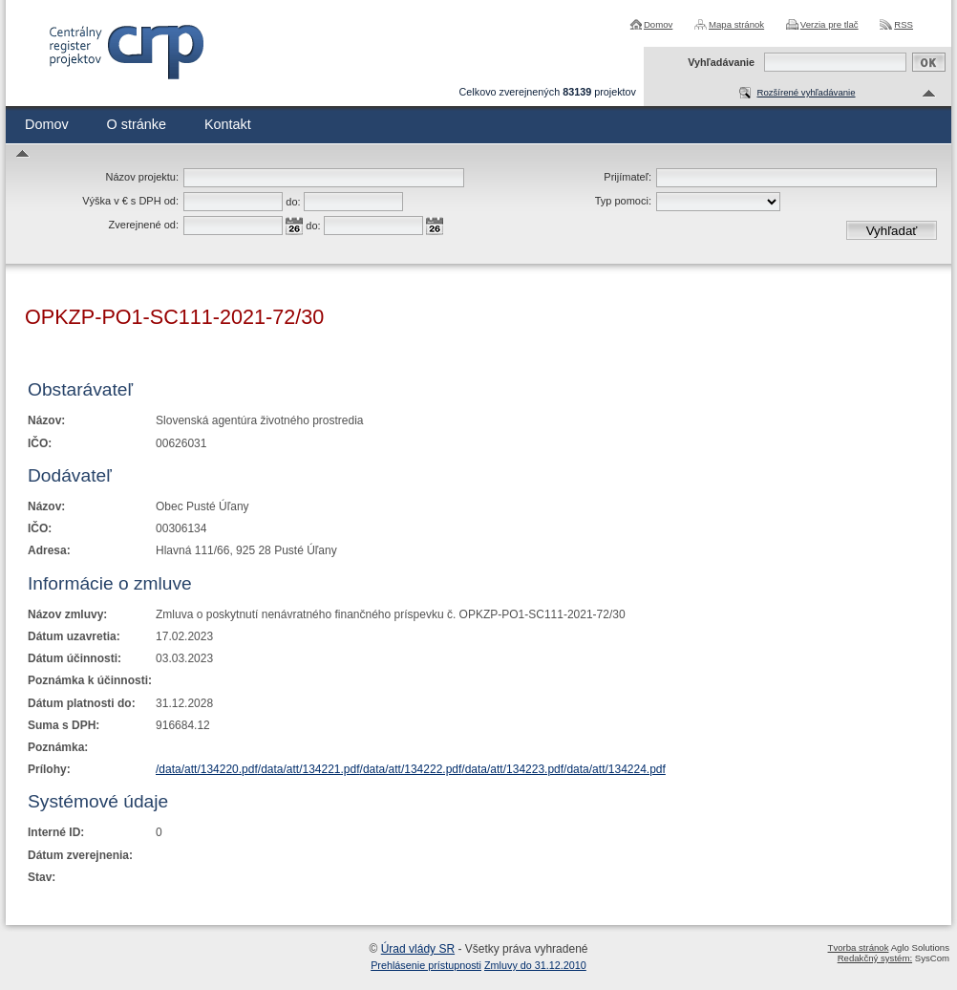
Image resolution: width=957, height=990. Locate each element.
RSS (903, 24)
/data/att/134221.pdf (309, 769)
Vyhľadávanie (721, 62)
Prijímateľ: (627, 177)
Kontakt (227, 124)
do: (293, 201)
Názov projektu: (142, 177)
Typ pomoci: (623, 200)
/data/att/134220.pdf (207, 769)
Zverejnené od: (144, 224)
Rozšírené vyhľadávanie (805, 92)
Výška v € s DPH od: (130, 200)
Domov (658, 24)
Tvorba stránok (858, 947)
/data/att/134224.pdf (615, 769)
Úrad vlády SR (418, 949)
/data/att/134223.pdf (512, 769)
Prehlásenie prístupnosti (426, 965)
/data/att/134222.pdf (411, 769)
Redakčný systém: (875, 958)
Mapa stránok (736, 24)
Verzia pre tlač (829, 24)
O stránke (136, 124)
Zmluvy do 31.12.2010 (535, 965)
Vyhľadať (892, 231)
